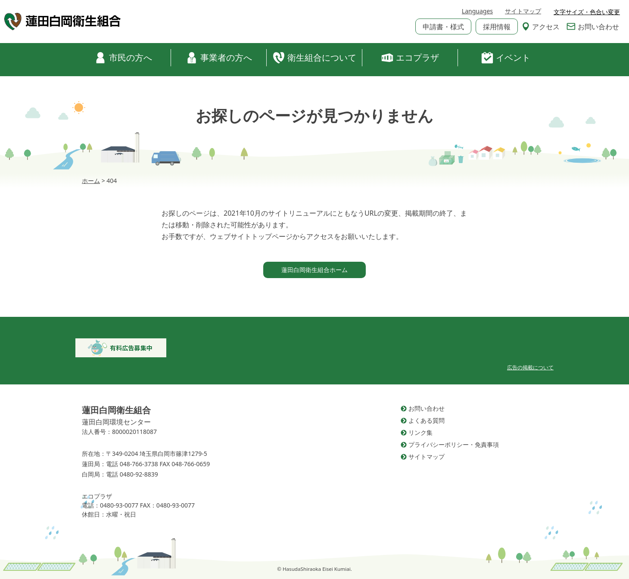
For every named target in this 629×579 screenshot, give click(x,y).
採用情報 (497, 27)
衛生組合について (314, 58)
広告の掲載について (530, 367)
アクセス (540, 27)
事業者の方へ (219, 58)
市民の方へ (123, 58)
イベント (505, 58)
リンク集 (420, 432)
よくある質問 (426, 420)
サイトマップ (523, 12)
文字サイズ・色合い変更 (587, 12)
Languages (477, 12)
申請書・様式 (443, 27)
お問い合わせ (593, 27)
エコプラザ (410, 58)
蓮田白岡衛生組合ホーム (314, 270)
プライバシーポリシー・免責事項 (453, 444)
